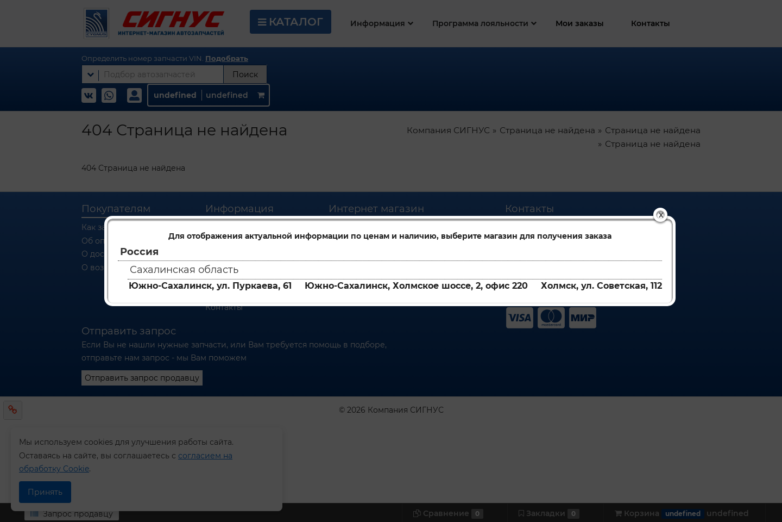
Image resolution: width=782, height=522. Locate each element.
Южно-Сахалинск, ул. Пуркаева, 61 (210, 286)
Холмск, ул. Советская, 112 (601, 286)
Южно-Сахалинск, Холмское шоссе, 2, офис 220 (416, 286)
